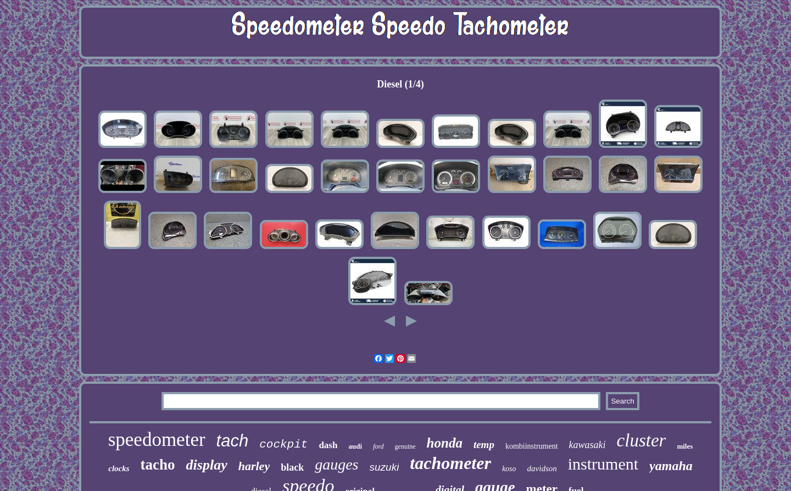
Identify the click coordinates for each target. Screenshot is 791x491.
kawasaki (587, 444)
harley (254, 466)
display (206, 465)
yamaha (671, 466)
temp (484, 444)
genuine (405, 446)
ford (378, 446)
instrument (603, 464)
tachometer (450, 463)
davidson (542, 468)
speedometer (156, 439)
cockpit (283, 444)
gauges (336, 464)
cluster (641, 440)
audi (355, 446)
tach (232, 440)
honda (445, 442)
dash (328, 445)
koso (509, 469)
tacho (158, 464)
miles (685, 446)
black (292, 467)
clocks (118, 468)
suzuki (384, 467)
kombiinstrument (531, 446)
